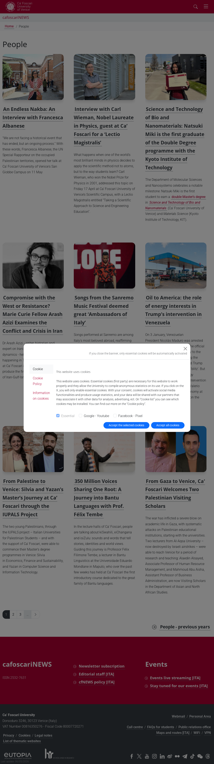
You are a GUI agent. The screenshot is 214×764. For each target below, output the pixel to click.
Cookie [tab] (38, 369)
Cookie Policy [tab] (38, 381)
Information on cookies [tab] (41, 396)
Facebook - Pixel (130, 416)
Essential (68, 416)
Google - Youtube (96, 416)
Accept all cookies (167, 425)
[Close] (185, 348)
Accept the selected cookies (126, 425)
